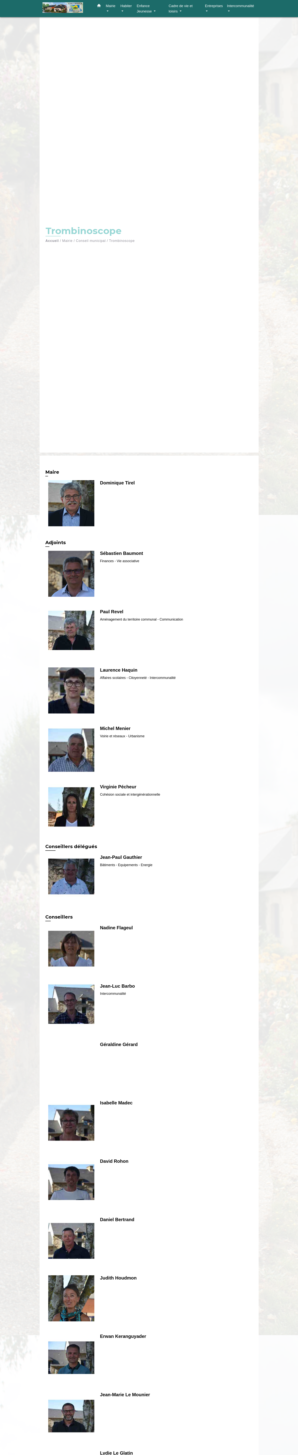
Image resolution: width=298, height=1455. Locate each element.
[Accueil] (66, 8)
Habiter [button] (126, 6)
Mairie (67, 241)
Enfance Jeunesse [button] (145, 8)
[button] (99, 6)
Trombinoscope (122, 241)
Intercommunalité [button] (240, 6)
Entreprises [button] (214, 6)
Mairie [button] (110, 6)
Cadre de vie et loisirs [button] (181, 8)
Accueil (52, 241)
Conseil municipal (91, 241)
